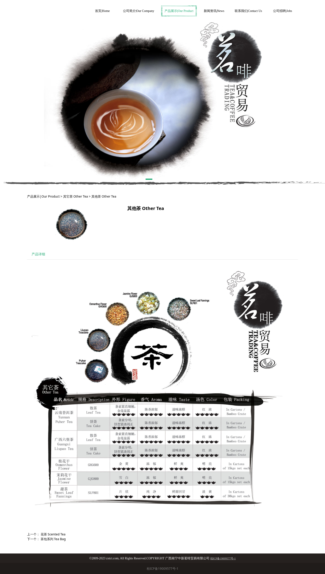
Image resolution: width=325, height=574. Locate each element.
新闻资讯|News (214, 11)
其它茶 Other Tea (75, 196)
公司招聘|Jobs (282, 11)
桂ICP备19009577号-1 (163, 568)
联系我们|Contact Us (248, 11)
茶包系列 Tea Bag (53, 539)
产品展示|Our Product (179, 11)
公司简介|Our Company (138, 11)
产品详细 (38, 254)
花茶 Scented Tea (53, 534)
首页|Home (102, 11)
